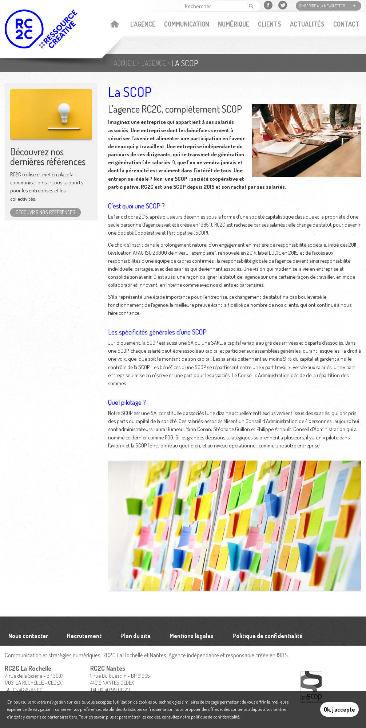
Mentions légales (192, 635)
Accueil (114, 24)
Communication (186, 24)
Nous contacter (28, 635)
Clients (269, 24)
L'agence (142, 24)
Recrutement (84, 635)
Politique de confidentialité (267, 635)
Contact (346, 24)
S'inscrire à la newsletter (322, 6)
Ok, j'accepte (339, 709)
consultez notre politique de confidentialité (200, 717)
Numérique (233, 24)
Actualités (307, 24)
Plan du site (135, 635)
